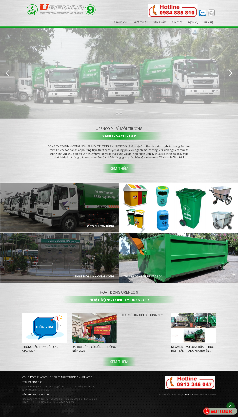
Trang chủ (121, 22)
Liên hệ (208, 22)
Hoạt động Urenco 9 (119, 292)
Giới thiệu (141, 22)
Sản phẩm (159, 22)
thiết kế (197, 394)
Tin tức (177, 22)
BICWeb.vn (210, 394)
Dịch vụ (193, 22)
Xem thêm (119, 168)
